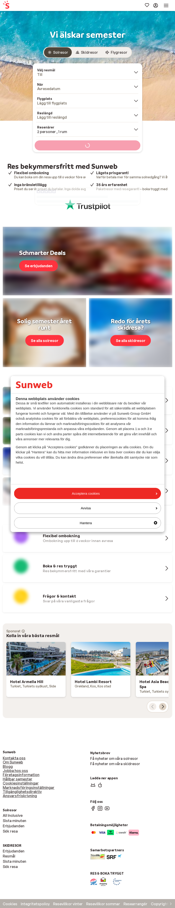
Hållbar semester (17, 779)
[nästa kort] (162, 706)
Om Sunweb (13, 762)
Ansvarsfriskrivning (20, 795)
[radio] (58, 52)
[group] (87, 52)
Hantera (118, 523)
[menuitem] (19, 6)
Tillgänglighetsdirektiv (22, 791)
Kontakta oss (14, 758)
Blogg (8, 766)
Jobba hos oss (15, 770)
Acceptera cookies (114, 493)
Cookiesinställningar (21, 783)
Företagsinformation (21, 774)
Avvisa (119, 508)
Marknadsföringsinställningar (28, 787)
